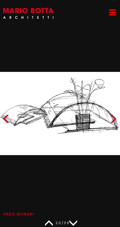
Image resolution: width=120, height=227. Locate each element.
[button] (113, 120)
